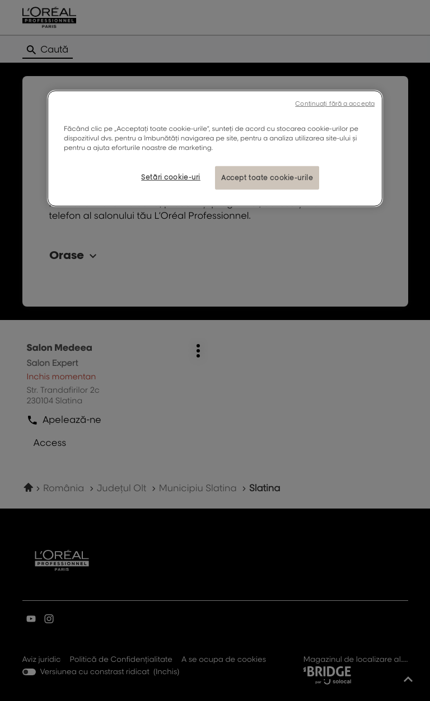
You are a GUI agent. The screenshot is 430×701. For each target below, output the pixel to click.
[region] (215, 148)
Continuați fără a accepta (335, 103)
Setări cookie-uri (170, 177)
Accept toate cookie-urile (267, 177)
